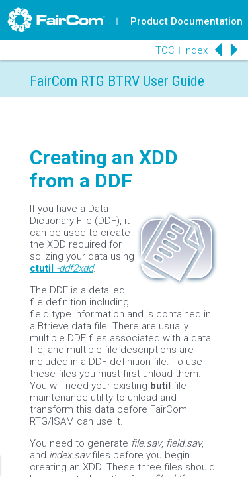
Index (196, 50)
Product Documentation (186, 21)
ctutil (42, 268)
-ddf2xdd (74, 268)
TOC (165, 50)
